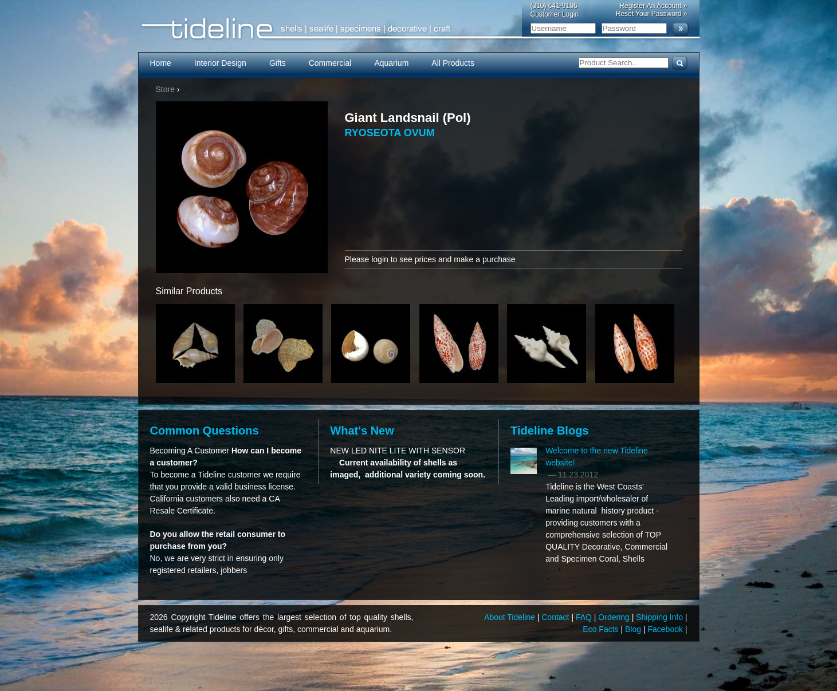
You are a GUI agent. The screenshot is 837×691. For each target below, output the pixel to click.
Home (160, 63)
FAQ (585, 617)
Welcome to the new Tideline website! (596, 456)
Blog (634, 629)
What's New (362, 430)
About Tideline (510, 617)
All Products (452, 63)
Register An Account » (653, 6)
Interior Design (220, 63)
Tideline (419, 29)
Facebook (666, 629)
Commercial (330, 63)
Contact (556, 617)
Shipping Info (660, 617)
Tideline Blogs (549, 430)
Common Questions (204, 430)
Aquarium (391, 63)
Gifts (277, 63)
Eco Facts (601, 629)
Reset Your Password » (651, 14)
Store (165, 89)
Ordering (614, 617)
